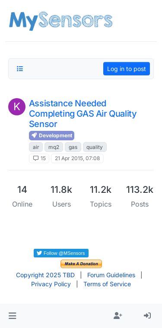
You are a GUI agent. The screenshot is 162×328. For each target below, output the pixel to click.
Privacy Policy (51, 284)
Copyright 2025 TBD (45, 274)
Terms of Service (107, 284)
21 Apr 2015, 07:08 (77, 158)
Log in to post (126, 68)
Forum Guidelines (111, 274)
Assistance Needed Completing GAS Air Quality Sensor (83, 113)
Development (51, 135)
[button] (12, 316)
